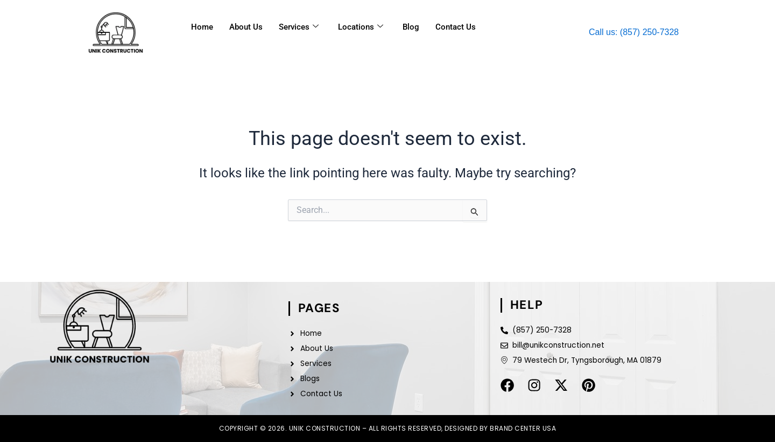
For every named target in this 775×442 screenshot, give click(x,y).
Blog (411, 27)
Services (299, 27)
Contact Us (455, 27)
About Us (246, 27)
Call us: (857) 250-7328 (634, 32)
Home (202, 27)
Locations (360, 27)
